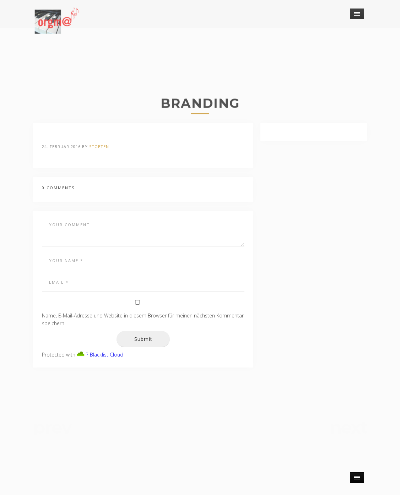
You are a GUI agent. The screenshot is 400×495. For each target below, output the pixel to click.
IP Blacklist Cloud (104, 354)
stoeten (99, 146)
